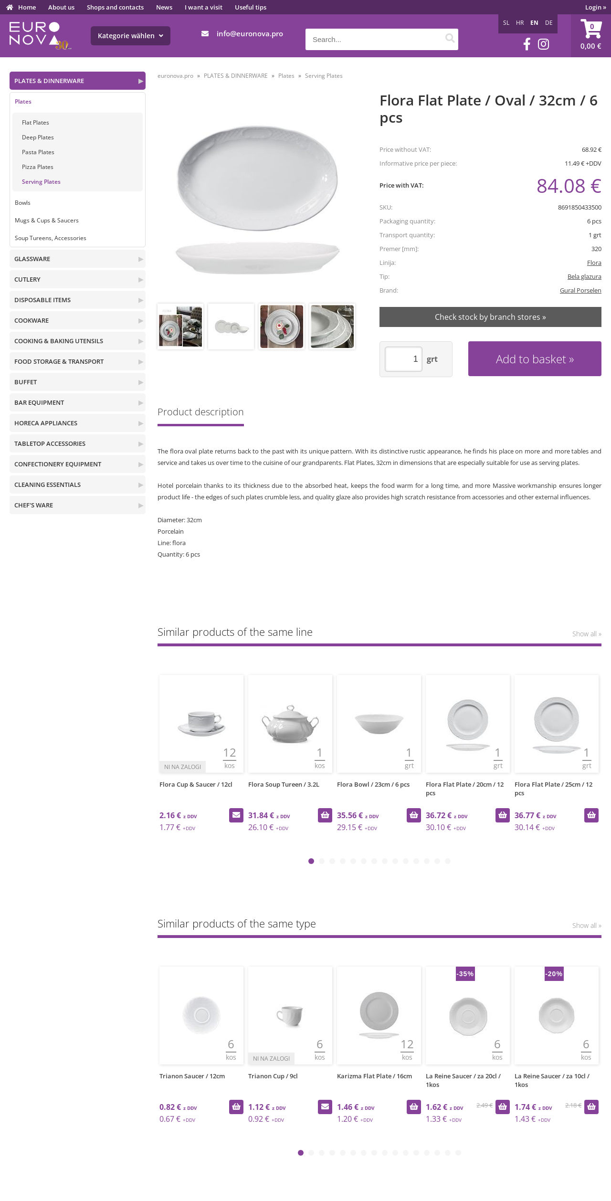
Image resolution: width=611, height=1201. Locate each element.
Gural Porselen (580, 290)
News (164, 7)
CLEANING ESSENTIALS (47, 484)
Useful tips (250, 7)
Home (27, 7)
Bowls (23, 203)
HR (520, 23)
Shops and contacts (115, 7)
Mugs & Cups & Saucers (47, 220)
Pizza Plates (37, 167)
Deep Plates (38, 137)
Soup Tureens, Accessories (50, 238)
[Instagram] (543, 44)
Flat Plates (35, 122)
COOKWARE (31, 320)
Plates (23, 101)
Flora (594, 262)
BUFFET (25, 382)
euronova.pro (175, 76)
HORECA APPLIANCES (45, 423)
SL (506, 23)
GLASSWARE (32, 258)
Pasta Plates (38, 152)
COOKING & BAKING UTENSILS (58, 341)
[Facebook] (527, 44)
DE (549, 23)
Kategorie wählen (130, 35)
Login (595, 7)
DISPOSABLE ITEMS (42, 299)
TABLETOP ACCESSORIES (49, 443)
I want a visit (203, 7)
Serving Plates (41, 182)
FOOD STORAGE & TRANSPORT (59, 361)
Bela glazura (584, 276)
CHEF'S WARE (33, 505)
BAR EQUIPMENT (39, 402)
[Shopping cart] (591, 35)
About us (61, 7)
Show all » (586, 633)
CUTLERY (27, 279)
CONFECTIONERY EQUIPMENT (57, 464)
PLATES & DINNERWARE (49, 80)
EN (534, 23)
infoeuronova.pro (250, 33)
